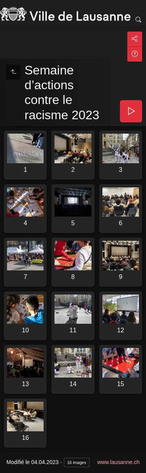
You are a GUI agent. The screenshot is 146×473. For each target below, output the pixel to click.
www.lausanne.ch (118, 462)
